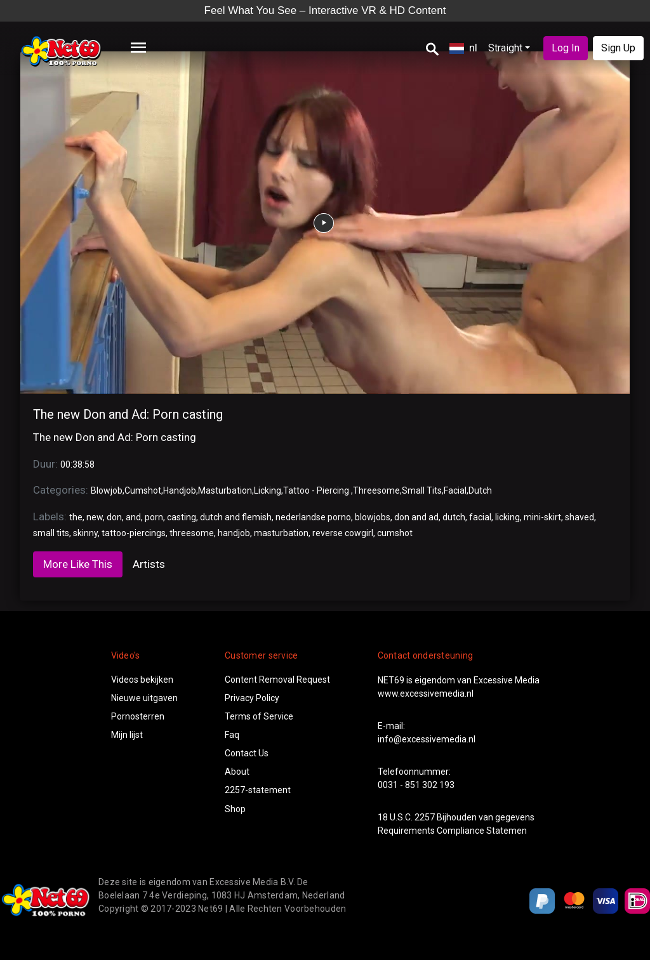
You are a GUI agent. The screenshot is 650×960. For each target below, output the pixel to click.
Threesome (376, 490)
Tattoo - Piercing (317, 490)
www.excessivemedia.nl (426, 693)
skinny (85, 533)
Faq (232, 735)
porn (154, 517)
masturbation (281, 533)
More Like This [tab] (77, 564)
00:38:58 (77, 464)
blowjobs (372, 517)
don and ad (416, 517)
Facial (455, 490)
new (94, 517)
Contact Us (247, 753)
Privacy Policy (252, 698)
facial (480, 517)
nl (463, 47)
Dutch (480, 490)
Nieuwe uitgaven (144, 698)
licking (507, 517)
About (237, 771)
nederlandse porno (313, 517)
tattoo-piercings (134, 533)
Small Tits (422, 490)
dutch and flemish (236, 517)
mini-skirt (542, 517)
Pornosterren (137, 716)
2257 (425, 817)
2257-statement (258, 790)
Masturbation (225, 490)
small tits (51, 533)
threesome (191, 533)
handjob (234, 533)
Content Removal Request (277, 679)
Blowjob (107, 490)
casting (181, 517)
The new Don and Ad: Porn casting (128, 414)
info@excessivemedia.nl (426, 739)
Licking (267, 490)
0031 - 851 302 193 (416, 785)
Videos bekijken (142, 679)
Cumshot (142, 490)
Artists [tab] (149, 564)
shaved (579, 517)
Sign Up (618, 48)
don (114, 517)
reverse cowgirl (342, 533)
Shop (235, 809)
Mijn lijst (127, 735)
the (76, 517)
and (133, 517)
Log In (566, 48)
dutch (453, 517)
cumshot (395, 533)
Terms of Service (259, 716)
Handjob (179, 490)
